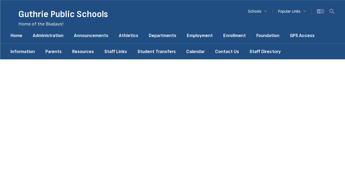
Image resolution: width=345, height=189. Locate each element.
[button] (257, 11)
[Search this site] (332, 11)
